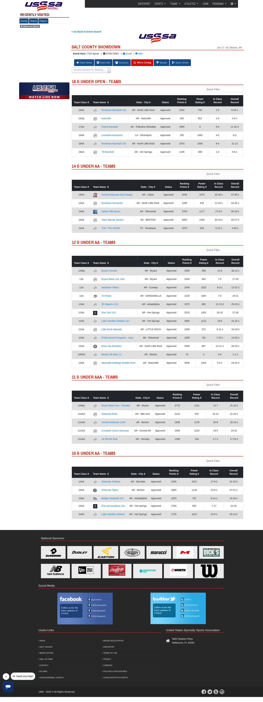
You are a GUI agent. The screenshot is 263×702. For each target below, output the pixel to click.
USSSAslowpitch (99, 605)
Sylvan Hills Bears (110, 211)
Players (43, 21)
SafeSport (144, 4)
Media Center (46, 653)
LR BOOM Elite (109, 439)
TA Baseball (107, 152)
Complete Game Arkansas (115, 430)
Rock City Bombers (111, 346)
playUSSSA (96, 599)
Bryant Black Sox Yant (113, 279)
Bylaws (42, 671)
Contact (43, 665)
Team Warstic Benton (112, 219)
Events (24, 21)
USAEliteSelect (191, 605)
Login (205, 4)
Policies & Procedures (114, 671)
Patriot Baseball (109, 126)
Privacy (106, 659)
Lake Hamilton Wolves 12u (115, 321)
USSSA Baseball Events (51, 678)
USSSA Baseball (191, 610)
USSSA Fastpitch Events (115, 678)
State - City (143, 102)
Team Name (101, 102)
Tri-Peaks (106, 295)
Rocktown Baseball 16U (113, 110)
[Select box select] (91, 70)
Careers (107, 665)
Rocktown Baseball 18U (113, 143)
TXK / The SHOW (110, 228)
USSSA (187, 599)
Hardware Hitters (110, 287)
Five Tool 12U (108, 312)
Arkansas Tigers (109, 490)
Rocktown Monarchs (112, 203)
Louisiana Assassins (112, 135)
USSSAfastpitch (98, 616)
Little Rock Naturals (111, 329)
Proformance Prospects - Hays (117, 337)
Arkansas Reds (109, 414)
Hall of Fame (45, 659)
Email (127, 53)
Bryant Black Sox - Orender (115, 405)
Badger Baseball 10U (112, 498)
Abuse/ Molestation (112, 641)
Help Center (45, 647)
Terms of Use (109, 653)
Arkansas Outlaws (110, 481)
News (41, 641)
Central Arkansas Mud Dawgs (116, 194)
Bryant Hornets (109, 270)
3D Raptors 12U (109, 304)
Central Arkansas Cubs (113, 422)
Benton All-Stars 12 (111, 354)
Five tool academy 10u (113, 506)
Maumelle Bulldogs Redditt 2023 (118, 362)
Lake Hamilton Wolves (113, 514)
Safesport (108, 647)
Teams (33, 21)
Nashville (106, 118)
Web (139, 53)
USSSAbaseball (98, 610)
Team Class (81, 102)
